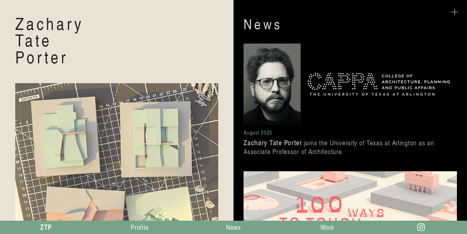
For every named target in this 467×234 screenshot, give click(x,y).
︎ (454, 12)
